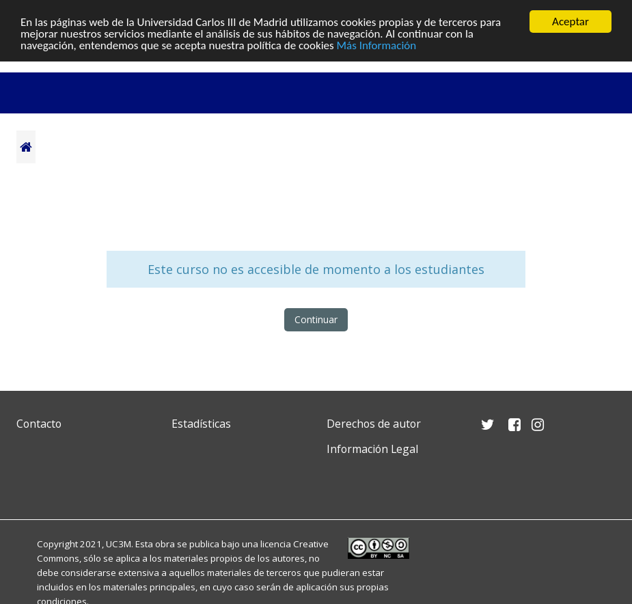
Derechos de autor (374, 423)
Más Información (377, 45)
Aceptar (570, 21)
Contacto (38, 423)
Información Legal (372, 448)
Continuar (316, 319)
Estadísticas (201, 423)
